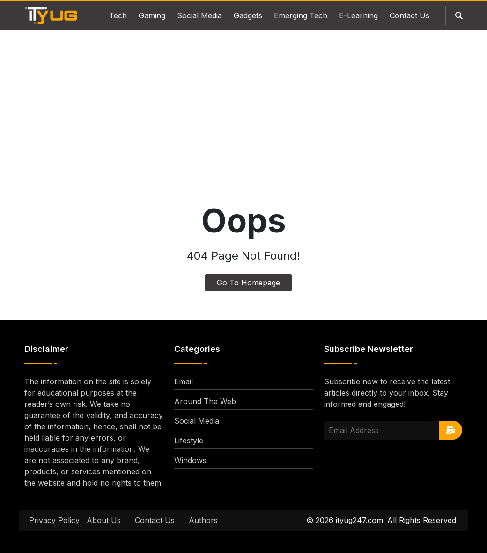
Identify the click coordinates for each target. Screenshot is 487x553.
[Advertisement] (243, 121)
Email (183, 381)
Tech (118, 15)
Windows (190, 460)
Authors (203, 520)
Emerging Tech (300, 15)
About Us (104, 520)
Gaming (152, 15)
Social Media (199, 15)
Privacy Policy (54, 520)
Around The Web (205, 401)
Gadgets (248, 15)
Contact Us (409, 15)
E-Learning (358, 15)
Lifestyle (188, 440)
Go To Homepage (248, 282)
